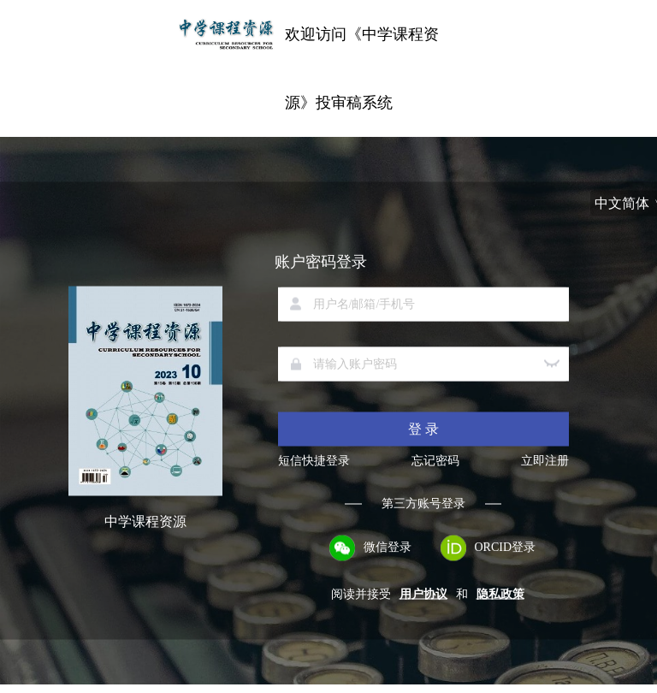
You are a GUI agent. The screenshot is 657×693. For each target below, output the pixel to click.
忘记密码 (435, 461)
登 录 (423, 429)
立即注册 (545, 461)
